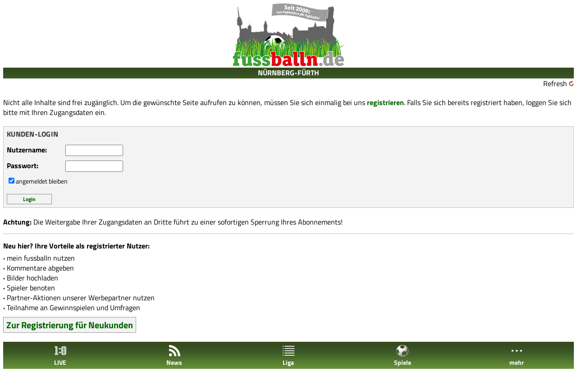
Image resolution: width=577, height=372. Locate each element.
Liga (288, 355)
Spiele (402, 355)
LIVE (60, 355)
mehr (516, 355)
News (174, 355)
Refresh (555, 83)
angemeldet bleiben (42, 181)
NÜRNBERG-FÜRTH (288, 72)
